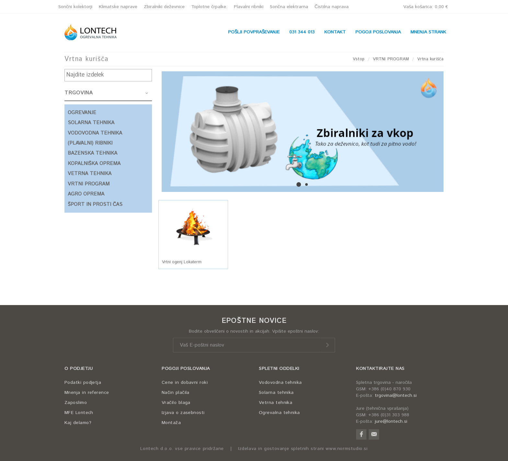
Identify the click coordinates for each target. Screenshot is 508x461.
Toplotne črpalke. (209, 7)
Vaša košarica (425, 7)
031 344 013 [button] (302, 32)
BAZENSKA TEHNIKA (92, 153)
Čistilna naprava (332, 7)
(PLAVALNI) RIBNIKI (90, 143)
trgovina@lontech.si (396, 395)
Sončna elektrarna (289, 7)
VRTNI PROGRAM (391, 59)
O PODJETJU (78, 368)
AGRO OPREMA (86, 194)
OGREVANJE (82, 112)
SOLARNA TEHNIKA (91, 122)
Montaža (171, 423)
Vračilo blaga (176, 402)
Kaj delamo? (77, 423)
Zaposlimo (75, 402)
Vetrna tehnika (275, 402)
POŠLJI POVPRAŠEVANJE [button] (254, 32)
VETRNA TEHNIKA (89, 173)
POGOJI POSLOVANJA (186, 368)
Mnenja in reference (86, 392)
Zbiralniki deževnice (164, 7)
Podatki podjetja (82, 382)
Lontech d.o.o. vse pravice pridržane (182, 449)
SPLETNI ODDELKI (279, 368)
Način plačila (176, 392)
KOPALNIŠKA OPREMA (94, 163)
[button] (193, 227)
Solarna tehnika (276, 392)
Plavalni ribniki (248, 7)
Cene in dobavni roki (185, 382)
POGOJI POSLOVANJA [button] (378, 32)
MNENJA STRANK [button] (428, 32)
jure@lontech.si (391, 421)
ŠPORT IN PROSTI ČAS (95, 204)
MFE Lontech (78, 412)
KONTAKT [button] (335, 32)
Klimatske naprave (118, 7)
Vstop (358, 59)
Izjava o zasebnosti (183, 412)
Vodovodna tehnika (280, 382)
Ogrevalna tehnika (279, 412)
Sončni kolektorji (75, 7)
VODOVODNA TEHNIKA (95, 133)
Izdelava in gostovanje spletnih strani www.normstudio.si (303, 449)
